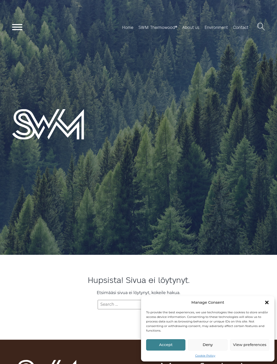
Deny (208, 344)
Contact (240, 27)
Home (127, 27)
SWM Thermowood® (157, 27)
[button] (266, 302)
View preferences (249, 344)
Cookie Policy (205, 355)
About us (190, 27)
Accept (165, 344)
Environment (216, 27)
